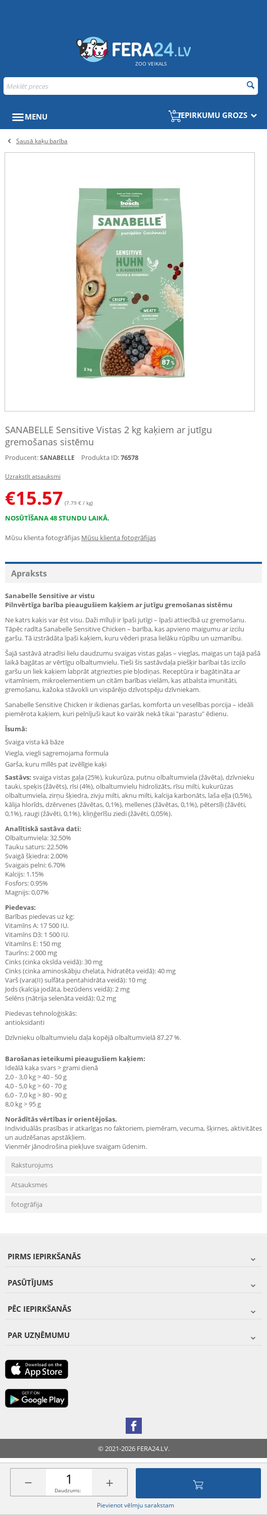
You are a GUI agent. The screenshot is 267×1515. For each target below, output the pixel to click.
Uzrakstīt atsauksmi (33, 476)
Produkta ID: (100, 457)
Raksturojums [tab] (32, 1165)
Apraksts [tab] (29, 573)
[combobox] (131, 86)
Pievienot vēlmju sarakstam (135, 1505)
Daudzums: (68, 1490)
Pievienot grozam (198, 1483)
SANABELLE (57, 457)
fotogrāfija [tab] (26, 1204)
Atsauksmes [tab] (29, 1184)
